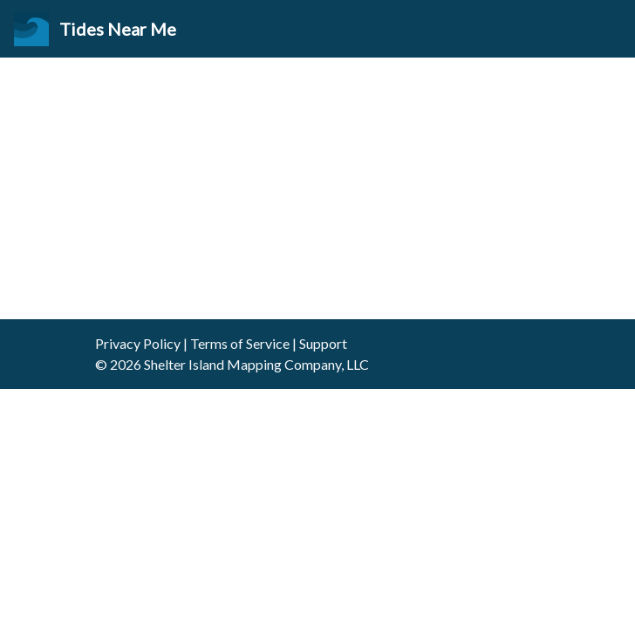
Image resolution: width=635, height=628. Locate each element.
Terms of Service (240, 343)
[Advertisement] (317, 188)
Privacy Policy (138, 343)
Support (323, 343)
